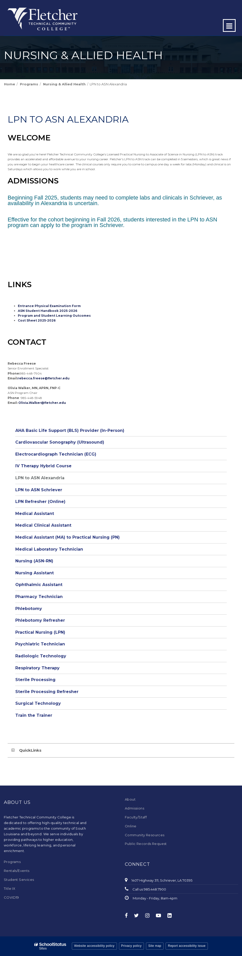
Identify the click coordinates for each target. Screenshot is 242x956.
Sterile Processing (35, 679)
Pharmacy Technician (39, 596)
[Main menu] (229, 25)
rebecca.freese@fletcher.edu (44, 378)
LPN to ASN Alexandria (39, 477)
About (130, 799)
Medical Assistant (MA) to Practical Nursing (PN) (67, 537)
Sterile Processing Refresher (46, 691)
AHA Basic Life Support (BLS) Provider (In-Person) (69, 430)
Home (9, 84)
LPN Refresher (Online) (40, 501)
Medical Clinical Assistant (43, 525)
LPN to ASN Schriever (38, 489)
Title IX (9, 888)
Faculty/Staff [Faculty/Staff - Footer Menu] (136, 817)
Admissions (134, 808)
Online (130, 826)
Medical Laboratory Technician (49, 549)
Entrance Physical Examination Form (49, 306)
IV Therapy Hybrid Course (43, 465)
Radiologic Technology (40, 656)
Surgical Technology (38, 703)
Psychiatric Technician (40, 644)
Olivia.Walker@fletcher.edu (42, 403)
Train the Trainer (33, 715)
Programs (29, 84)
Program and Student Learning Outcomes (54, 315)
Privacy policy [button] (131, 946)
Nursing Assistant (34, 572)
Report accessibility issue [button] (187, 946)
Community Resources (145, 835)
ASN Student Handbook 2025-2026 (47, 311)
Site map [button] (154, 946)
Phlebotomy (28, 608)
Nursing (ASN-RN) (34, 561)
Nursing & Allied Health (64, 84)
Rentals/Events (17, 871)
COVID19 (11, 897)
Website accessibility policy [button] (94, 946)
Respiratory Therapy (37, 668)
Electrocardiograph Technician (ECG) (55, 454)
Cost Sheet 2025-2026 (37, 320)
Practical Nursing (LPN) (40, 632)
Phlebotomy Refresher (40, 620)
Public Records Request (146, 844)
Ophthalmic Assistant (38, 584)
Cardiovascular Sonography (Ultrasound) (59, 442)
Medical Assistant (34, 513)
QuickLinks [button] (30, 750)
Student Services (19, 880)
